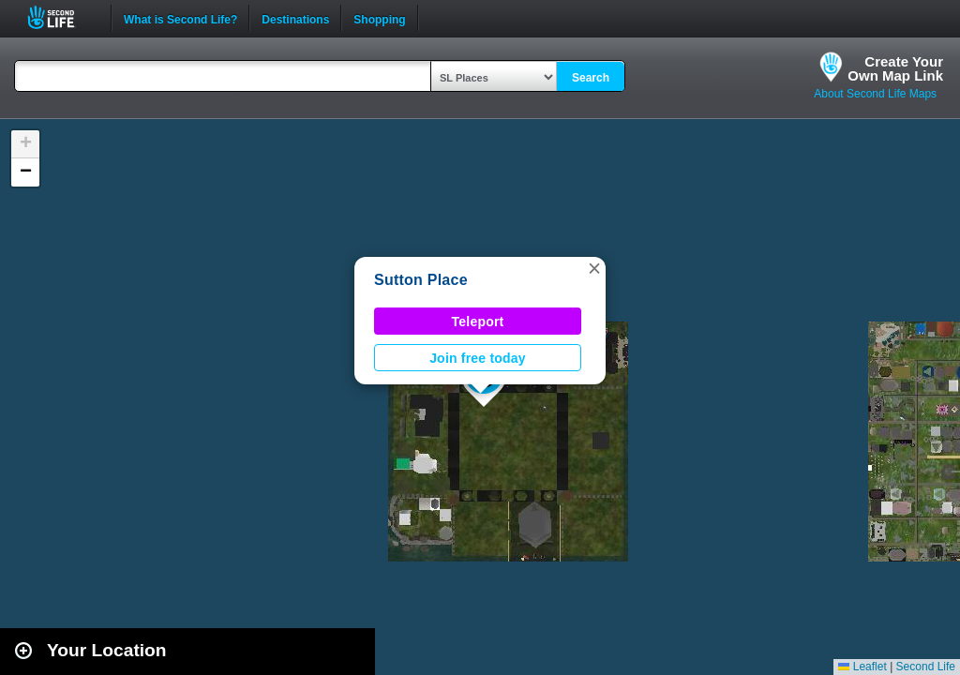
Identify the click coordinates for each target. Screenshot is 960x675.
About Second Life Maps (875, 93)
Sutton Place (421, 280)
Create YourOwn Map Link (895, 68)
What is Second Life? (180, 17)
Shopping (379, 17)
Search (590, 77)
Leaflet (862, 666)
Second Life (61, 17)
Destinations (295, 17)
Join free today (477, 358)
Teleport (478, 321)
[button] (594, 268)
